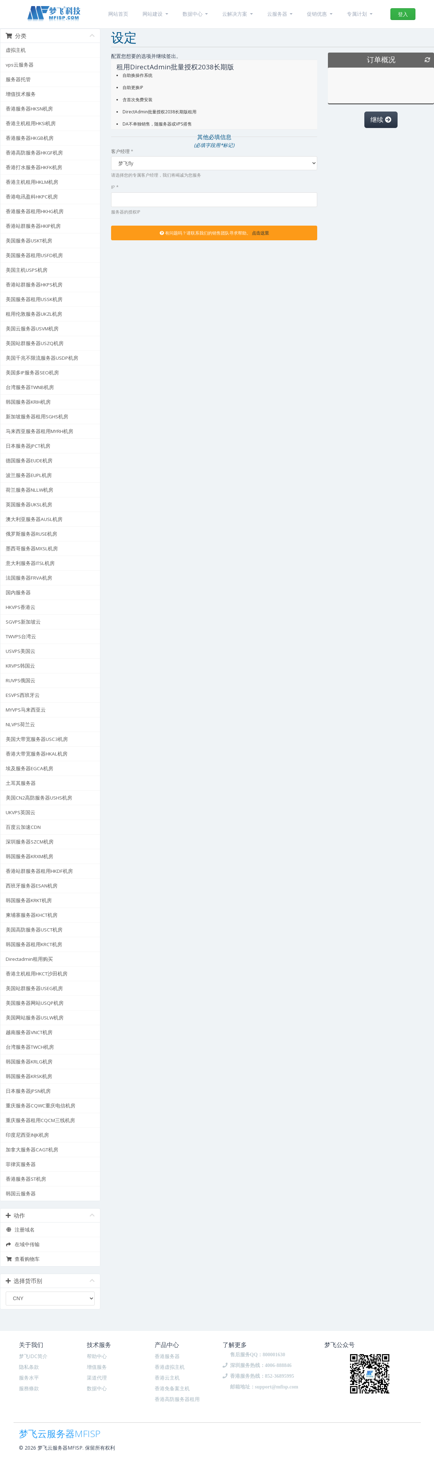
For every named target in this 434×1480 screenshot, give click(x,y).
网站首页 (118, 13)
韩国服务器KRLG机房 (29, 1061)
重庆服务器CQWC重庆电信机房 (40, 1105)
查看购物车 (23, 1259)
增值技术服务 (21, 94)
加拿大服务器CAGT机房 (32, 1149)
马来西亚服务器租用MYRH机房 (39, 431)
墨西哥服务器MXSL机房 (32, 548)
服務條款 (29, 1388)
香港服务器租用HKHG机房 (35, 211)
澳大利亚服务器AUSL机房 (34, 519)
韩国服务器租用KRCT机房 (34, 944)
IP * (115, 187)
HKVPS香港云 (20, 607)
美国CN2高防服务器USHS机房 (39, 798)
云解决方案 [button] (235, 13)
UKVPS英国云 (20, 812)
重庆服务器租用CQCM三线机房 (40, 1120)
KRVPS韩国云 (20, 666)
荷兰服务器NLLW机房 (29, 490)
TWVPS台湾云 (21, 636)
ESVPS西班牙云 (23, 695)
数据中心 (97, 1388)
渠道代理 (97, 1377)
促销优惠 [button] (317, 13)
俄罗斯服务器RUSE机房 (31, 534)
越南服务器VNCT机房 (29, 1032)
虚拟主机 (16, 50)
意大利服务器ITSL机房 (30, 563)
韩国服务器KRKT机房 (29, 900)
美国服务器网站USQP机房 (35, 1003)
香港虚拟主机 (170, 1366)
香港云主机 (167, 1377)
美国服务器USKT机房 (29, 240)
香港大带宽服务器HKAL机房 (37, 754)
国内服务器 (18, 592)
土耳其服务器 (21, 783)
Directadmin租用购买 (29, 959)
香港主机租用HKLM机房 (32, 182)
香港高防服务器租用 (177, 1399)
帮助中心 (97, 1356)
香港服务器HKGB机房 (30, 138)
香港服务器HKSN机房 (29, 108)
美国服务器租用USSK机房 (34, 299)
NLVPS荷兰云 (20, 724)
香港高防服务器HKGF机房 (34, 152)
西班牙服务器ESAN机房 (32, 885)
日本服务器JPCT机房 (28, 446)
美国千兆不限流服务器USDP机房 (42, 358)
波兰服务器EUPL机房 (29, 475)
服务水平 (29, 1377)
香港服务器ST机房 (26, 1179)
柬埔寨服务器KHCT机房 (32, 915)
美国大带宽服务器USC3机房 (37, 739)
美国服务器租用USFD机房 (34, 255)
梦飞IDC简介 (33, 1356)
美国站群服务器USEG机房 (34, 988)
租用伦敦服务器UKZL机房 (34, 314)
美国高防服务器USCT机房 (34, 929)
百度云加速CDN (23, 827)
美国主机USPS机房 (27, 270)
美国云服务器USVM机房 (32, 328)
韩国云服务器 (21, 1193)
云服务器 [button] (278, 13)
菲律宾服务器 (21, 1164)
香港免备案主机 (172, 1388)
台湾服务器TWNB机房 (30, 387)
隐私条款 (29, 1366)
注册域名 (20, 1229)
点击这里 (260, 233)
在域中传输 (23, 1244)
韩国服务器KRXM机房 (29, 856)
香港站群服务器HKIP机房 (33, 226)
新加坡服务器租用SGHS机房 (37, 416)
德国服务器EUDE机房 (29, 460)
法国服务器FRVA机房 (29, 578)
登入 (403, 14)
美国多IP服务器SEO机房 (32, 372)
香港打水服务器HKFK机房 (34, 167)
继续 (380, 119)
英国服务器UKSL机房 (29, 504)
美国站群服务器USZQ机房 (35, 343)
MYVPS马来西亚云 (26, 710)
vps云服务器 (20, 65)
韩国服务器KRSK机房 (29, 1076)
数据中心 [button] (193, 13)
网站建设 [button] (153, 13)
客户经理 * (122, 151)
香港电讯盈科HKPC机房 (32, 196)
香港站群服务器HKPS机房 (34, 284)
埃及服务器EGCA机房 (29, 768)
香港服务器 (167, 1356)
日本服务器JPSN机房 (28, 1091)
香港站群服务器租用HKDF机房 (39, 871)
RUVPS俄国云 (20, 680)
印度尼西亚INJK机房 (27, 1135)
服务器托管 (18, 79)
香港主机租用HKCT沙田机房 (37, 973)
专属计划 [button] (357, 13)
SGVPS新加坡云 (23, 622)
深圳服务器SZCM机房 (30, 842)
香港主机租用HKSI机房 (31, 123)
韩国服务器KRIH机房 (28, 402)
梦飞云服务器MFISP (59, 1432)
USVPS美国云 (20, 651)
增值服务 (97, 1366)
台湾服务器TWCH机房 (30, 1047)
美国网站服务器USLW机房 (35, 1017)
